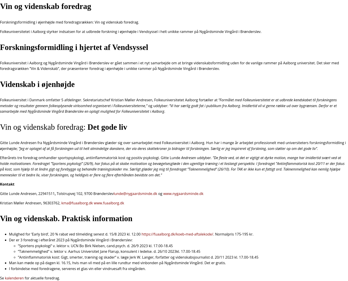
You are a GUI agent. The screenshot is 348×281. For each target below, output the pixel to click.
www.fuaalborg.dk (109, 203)
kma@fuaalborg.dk (77, 203)
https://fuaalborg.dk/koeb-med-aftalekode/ (177, 234)
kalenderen (15, 278)
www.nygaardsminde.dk (183, 193)
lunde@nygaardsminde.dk (135, 193)
